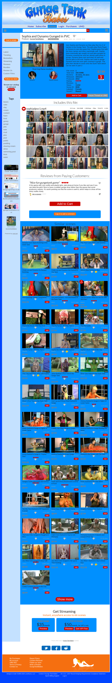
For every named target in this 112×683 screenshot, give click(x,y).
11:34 (47, 507)
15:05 (47, 452)
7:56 (106, 479)
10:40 (47, 558)
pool (5, 138)
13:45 (77, 240)
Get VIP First (82, 628)
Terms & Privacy (15, 664)
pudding (6, 143)
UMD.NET (13, 662)
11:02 (77, 533)
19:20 (106, 323)
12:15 (106, 533)
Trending (7, 55)
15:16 (77, 399)
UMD (81, 26)
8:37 (48, 584)
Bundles (6, 67)
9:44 (48, 426)
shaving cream (9, 146)
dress (70, 39)
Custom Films (9, 74)
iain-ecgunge (36, 194)
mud (5, 132)
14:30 (47, 371)
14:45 (47, 295)
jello (5, 127)
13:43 (47, 347)
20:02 (77, 295)
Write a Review (35, 664)
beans (5, 102)
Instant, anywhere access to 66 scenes (64, 615)
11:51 (106, 347)
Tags (11, 98)
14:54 (47, 399)
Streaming (7, 61)
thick (5, 154)
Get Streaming (64, 611)
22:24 (47, 533)
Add (47, 251)
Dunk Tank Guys (11, 171)
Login (61, 26)
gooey (5, 121)
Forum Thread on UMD (97, 95)
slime (5, 149)
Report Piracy (35, 658)
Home (31, 26)
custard (6, 113)
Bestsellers (7, 58)
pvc (74, 39)
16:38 (106, 558)
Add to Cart (76, 95)
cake (5, 105)
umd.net (15, 233)
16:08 (47, 268)
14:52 (77, 371)
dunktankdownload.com (11, 199)
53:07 (106, 295)
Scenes (52, 26)
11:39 (77, 479)
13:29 (106, 240)
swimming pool (9, 152)
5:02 (106, 399)
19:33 (77, 347)
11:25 (106, 507)
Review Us (7, 70)
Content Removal (36, 660)
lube (5, 130)
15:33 (77, 507)
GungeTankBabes (11, 229)
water (5, 157)
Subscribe (41, 26)
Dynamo (32, 80)
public (5, 141)
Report (78, 91)
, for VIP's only (76, 624)
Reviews (6, 64)
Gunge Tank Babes (68, 640)
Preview (11, 89)
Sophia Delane (53, 80)
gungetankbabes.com (11, 211)
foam (5, 116)
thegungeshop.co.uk (11, 189)
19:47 (47, 479)
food (5, 118)
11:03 (77, 426)
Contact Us (14, 667)
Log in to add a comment (65, 214)
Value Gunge (43, 621)
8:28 (48, 240)
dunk (83, 39)
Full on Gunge (76, 621)
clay (5, 107)
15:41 (106, 452)
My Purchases (15, 658)
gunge (6, 124)
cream (6, 110)
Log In (65, 676)
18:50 (77, 268)
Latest (5, 52)
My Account (14, 660)
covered (78, 39)
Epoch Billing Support (52, 676)
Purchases (71, 26)
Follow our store (11, 79)
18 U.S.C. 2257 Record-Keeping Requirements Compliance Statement (82, 674)
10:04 (106, 426)
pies (5, 135)
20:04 (77, 323)
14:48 (77, 558)
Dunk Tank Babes (11, 180)
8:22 (48, 323)
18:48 (106, 268)
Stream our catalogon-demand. (11, 85)
